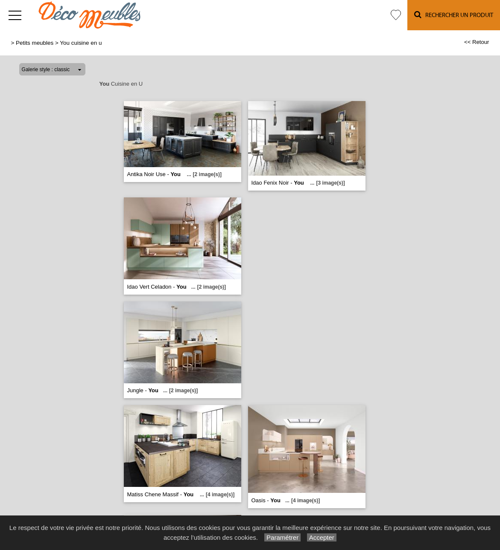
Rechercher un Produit (453, 15)
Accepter (321, 537)
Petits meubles (34, 43)
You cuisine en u (81, 43)
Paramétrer (282, 537)
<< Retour (476, 42)
